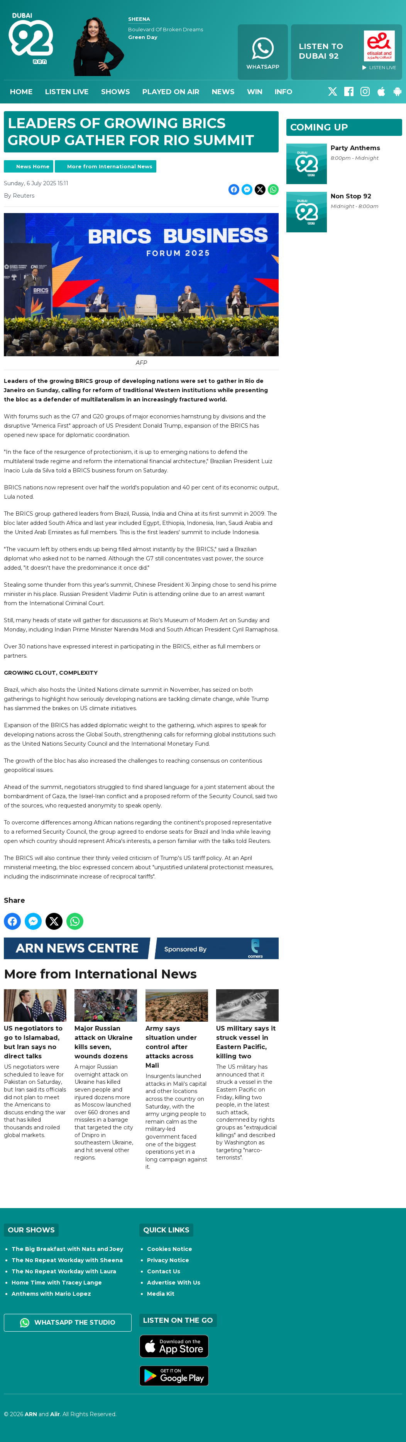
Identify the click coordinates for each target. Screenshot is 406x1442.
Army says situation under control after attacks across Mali (176, 1029)
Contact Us (163, 1271)
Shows (115, 92)
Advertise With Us (173, 1282)
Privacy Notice (168, 1260)
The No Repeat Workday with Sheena (67, 1260)
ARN (31, 1414)
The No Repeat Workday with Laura (64, 1271)
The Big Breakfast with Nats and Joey (67, 1249)
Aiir (55, 1414)
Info (284, 92)
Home (21, 92)
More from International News (109, 166)
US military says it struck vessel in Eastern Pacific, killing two (247, 1024)
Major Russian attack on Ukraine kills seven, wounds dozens (105, 1024)
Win (254, 92)
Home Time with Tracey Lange (57, 1282)
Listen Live (67, 92)
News (223, 92)
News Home (32, 166)
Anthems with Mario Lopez (51, 1293)
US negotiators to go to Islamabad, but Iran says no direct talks (35, 1024)
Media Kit (160, 1293)
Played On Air (171, 92)
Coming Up (319, 127)
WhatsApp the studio (67, 1322)
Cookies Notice (169, 1249)
